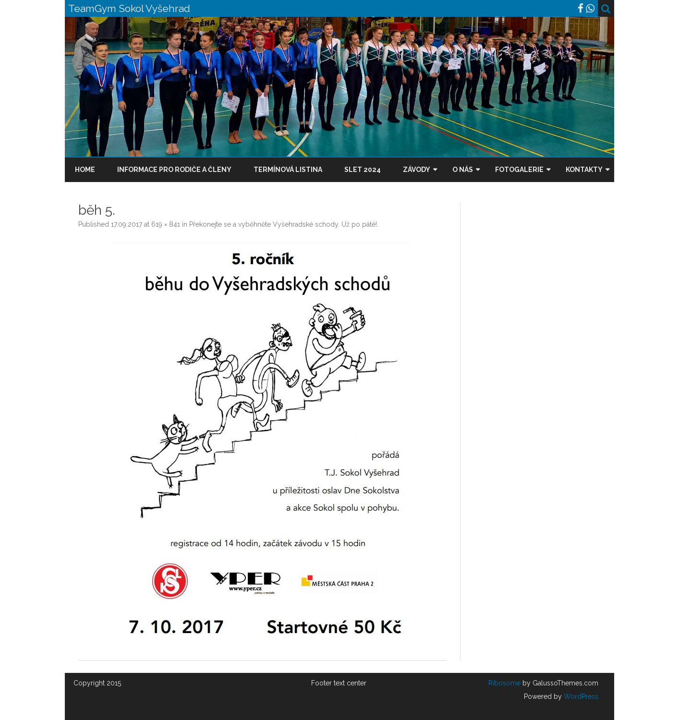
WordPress (580, 696)
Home (85, 169)
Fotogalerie (519, 169)
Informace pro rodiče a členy (174, 169)
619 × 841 (165, 224)
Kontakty (584, 169)
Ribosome (504, 683)
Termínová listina (288, 169)
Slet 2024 (362, 169)
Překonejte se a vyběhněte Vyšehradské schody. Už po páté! (283, 224)
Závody (416, 169)
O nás (462, 169)
